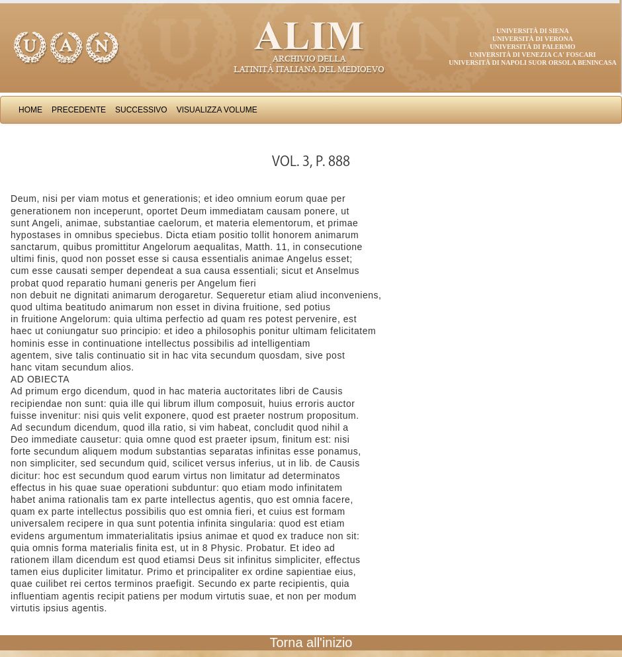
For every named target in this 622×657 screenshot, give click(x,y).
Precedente (79, 109)
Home (30, 109)
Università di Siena (532, 30)
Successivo (141, 109)
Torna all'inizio (311, 642)
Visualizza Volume (217, 109)
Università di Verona (532, 38)
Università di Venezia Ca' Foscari (533, 54)
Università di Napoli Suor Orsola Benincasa (533, 62)
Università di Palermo (532, 46)
